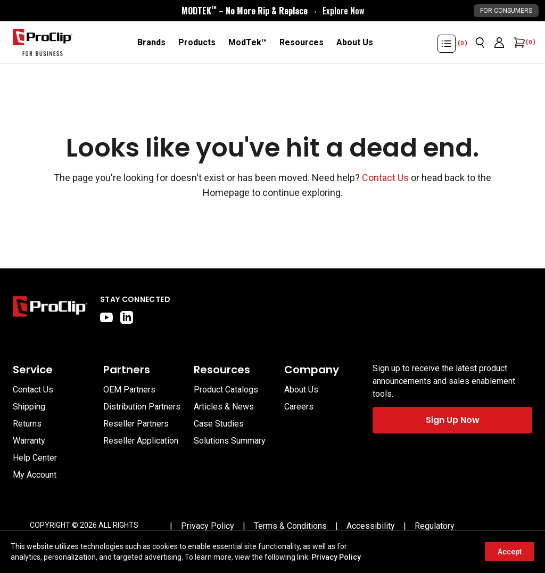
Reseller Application (140, 441)
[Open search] (480, 42)
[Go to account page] (499, 42)
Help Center (35, 458)
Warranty (29, 441)
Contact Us (385, 177)
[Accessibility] (370, 526)
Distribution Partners (141, 407)
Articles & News (224, 407)
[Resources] (301, 42)
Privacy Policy (336, 557)
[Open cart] (518, 42)
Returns (27, 424)
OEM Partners (129, 389)
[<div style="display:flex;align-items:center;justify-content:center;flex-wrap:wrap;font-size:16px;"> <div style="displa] (273, 10)
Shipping (29, 407)
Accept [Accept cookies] (510, 551)
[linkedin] (126, 317)
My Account (34, 475)
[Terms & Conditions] (290, 526)
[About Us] (354, 42)
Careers (298, 407)
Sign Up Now (453, 420)
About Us (301, 389)
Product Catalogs (226, 389)
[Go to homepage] (42, 42)
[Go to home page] (50, 309)
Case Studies (219, 424)
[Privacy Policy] (207, 526)
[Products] (197, 42)
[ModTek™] (247, 42)
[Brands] (151, 42)
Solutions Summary (230, 441)
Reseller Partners (136, 424)
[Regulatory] (435, 526)
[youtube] (106, 317)
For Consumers (506, 10)
